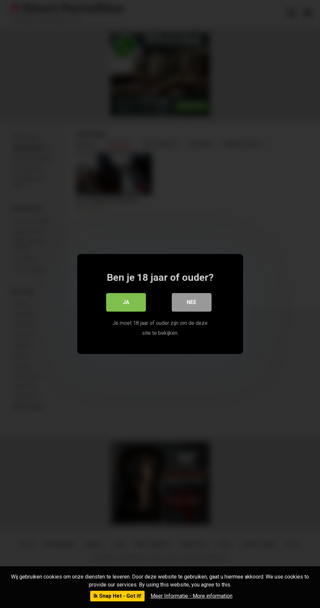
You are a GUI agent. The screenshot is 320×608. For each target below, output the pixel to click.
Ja (126, 302)
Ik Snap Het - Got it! (117, 596)
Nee (191, 302)
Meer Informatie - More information (191, 596)
